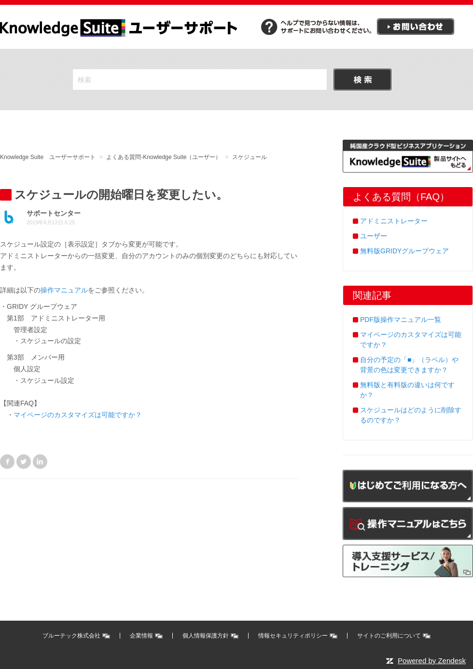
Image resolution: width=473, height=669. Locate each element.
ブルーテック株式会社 (71, 635)
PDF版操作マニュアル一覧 (400, 319)
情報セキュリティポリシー (293, 635)
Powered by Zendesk (432, 660)
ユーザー (373, 236)
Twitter (23, 461)
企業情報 (141, 635)
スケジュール (249, 157)
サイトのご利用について (389, 635)
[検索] (199, 79)
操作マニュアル (64, 290)
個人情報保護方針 (205, 635)
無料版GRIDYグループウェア (404, 251)
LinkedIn (40, 461)
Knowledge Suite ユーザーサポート (48, 157)
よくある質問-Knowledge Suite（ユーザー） (163, 157)
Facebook (7, 461)
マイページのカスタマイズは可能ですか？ (78, 415)
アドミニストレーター (394, 221)
